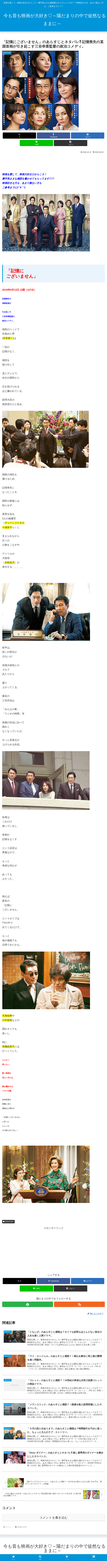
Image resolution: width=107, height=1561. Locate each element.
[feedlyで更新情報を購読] (27, 1304)
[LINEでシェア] (36, 143)
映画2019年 (8, 1222)
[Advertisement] (53, 161)
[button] (70, 143)
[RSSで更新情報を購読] (79, 1304)
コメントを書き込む (53, 1519)
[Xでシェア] (19, 135)
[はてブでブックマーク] (87, 135)
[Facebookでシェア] (53, 135)
